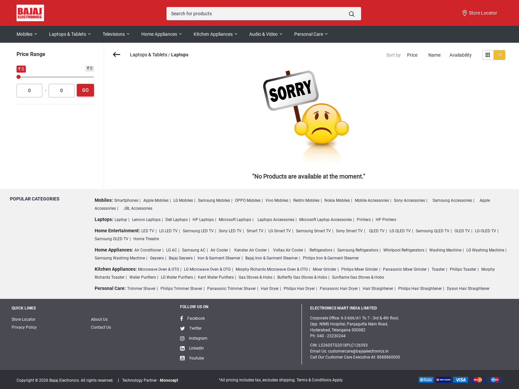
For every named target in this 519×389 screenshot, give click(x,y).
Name (434, 55)
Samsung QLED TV (432, 231)
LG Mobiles (183, 200)
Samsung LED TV (198, 231)
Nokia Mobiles (337, 200)
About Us (99, 319)
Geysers (157, 258)
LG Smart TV (279, 231)
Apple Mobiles (155, 200)
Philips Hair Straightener (420, 288)
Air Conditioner (147, 250)
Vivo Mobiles (276, 200)
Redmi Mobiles (306, 200)
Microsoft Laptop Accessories (325, 219)
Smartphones (126, 200)
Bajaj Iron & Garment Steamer (271, 258)
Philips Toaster (463, 269)
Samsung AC (194, 250)
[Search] (263, 13)
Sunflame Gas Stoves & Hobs (358, 277)
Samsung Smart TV (313, 231)
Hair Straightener (378, 288)
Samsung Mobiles (214, 200)
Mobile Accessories (372, 200)
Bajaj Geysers (181, 258)
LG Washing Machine (485, 250)
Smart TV (255, 231)
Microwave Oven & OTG (158, 269)
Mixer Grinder (324, 269)
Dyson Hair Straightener (468, 288)
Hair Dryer (270, 288)
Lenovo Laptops (146, 219)
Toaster (438, 269)
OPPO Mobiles (247, 200)
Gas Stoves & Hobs (255, 277)
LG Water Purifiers (177, 277)
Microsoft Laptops (235, 219)
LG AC (171, 250)
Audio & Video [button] (263, 34)
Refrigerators (320, 250)
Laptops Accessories (276, 219)
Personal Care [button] (308, 34)
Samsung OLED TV (111, 239)
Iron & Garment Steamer (219, 258)
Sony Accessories (409, 200)
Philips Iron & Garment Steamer (331, 258)
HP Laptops (203, 219)
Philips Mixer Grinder (359, 269)
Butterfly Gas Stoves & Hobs (302, 277)
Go (85, 90)
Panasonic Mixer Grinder (405, 269)
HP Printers (386, 219)
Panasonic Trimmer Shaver (231, 288)
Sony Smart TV (349, 231)
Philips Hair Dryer (299, 288)
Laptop (121, 219)
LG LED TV (168, 231)
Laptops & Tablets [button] (67, 34)
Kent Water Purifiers (216, 277)
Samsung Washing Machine (120, 258)
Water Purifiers (142, 277)
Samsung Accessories (452, 200)
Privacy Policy (24, 327)
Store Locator (479, 13)
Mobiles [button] (24, 34)
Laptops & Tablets (148, 54)
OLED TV (462, 231)
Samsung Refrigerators (357, 250)
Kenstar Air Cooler (250, 250)
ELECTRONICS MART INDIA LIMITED (343, 308)
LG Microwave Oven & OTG (207, 269)
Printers (364, 219)
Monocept (169, 380)
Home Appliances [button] (159, 34)
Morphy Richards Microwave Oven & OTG (272, 269)
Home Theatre (146, 239)
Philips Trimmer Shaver (181, 288)
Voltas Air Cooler (288, 250)
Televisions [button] (114, 34)
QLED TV (377, 231)
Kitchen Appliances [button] (213, 34)
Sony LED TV (230, 231)
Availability (460, 55)
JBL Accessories (137, 208)
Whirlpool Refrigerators (403, 250)
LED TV (147, 231)
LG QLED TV (400, 231)
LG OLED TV (485, 231)
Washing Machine (445, 250)
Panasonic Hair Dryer (339, 288)
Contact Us (101, 327)
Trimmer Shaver (141, 288)
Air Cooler (219, 250)
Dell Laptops (176, 219)
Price (412, 55)
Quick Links (24, 308)
